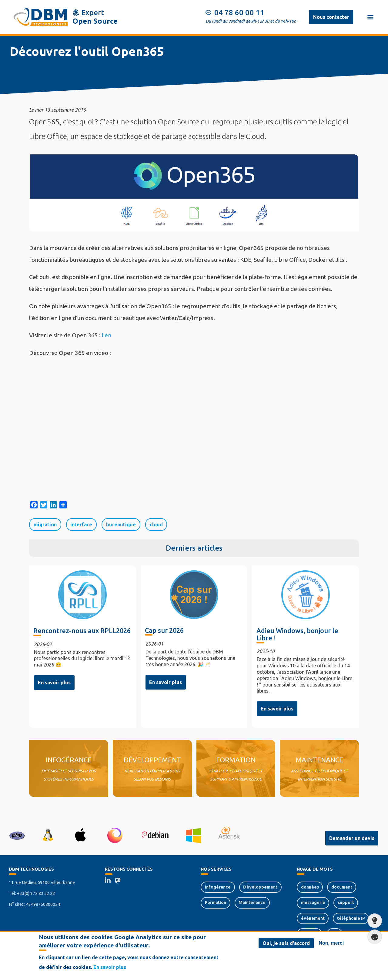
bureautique (121, 524)
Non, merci (331, 943)
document (341, 887)
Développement (260, 887)
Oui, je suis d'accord (286, 943)
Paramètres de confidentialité (372, 937)
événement (313, 918)
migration (45, 524)
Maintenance (252, 902)
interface (81, 524)
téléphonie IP (351, 918)
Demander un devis (351, 838)
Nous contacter (331, 17)
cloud (156, 524)
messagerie (313, 902)
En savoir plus (54, 682)
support (346, 902)
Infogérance (218, 887)
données (310, 887)
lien (106, 335)
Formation (215, 902)
